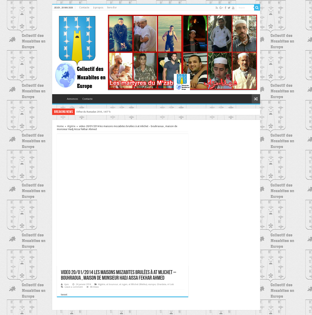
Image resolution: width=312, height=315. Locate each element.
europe (152, 284)
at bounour (112, 284)
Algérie (71, 126)
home (59, 98)
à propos (98, 7)
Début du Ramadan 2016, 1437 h (93, 111)
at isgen (123, 284)
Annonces (72, 98)
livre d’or (112, 7)
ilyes (66, 284)
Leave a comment (74, 287)
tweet (64, 294)
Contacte (84, 7)
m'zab (170, 284)
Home (60, 126)
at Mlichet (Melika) (138, 284)
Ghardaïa (161, 284)
